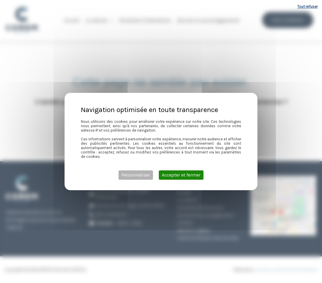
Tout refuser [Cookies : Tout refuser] (307, 6)
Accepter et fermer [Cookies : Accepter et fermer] (181, 175)
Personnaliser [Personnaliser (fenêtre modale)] (135, 175)
